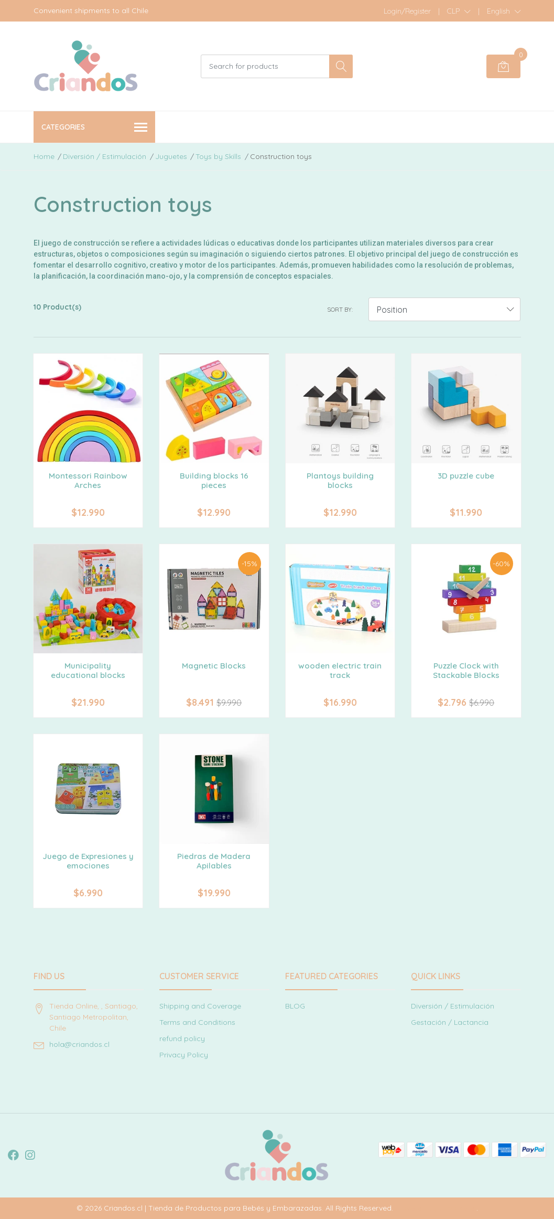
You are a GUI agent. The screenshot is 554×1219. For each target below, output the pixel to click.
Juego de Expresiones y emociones (88, 861)
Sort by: (340, 309)
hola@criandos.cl (79, 1044)
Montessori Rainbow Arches (88, 480)
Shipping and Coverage (200, 1006)
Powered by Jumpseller (435, 1208)
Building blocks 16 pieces (214, 480)
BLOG (295, 1006)
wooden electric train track (340, 670)
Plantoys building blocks (340, 480)
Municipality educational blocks (88, 670)
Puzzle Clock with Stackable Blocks (466, 670)
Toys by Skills (218, 156)
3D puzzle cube (466, 476)
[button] (459, 11)
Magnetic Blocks (214, 666)
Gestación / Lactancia (449, 1022)
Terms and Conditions (197, 1022)
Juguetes (171, 156)
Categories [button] (94, 127)
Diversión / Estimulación (104, 156)
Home (44, 156)
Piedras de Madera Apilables (214, 861)
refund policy (182, 1038)
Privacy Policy (183, 1054)
